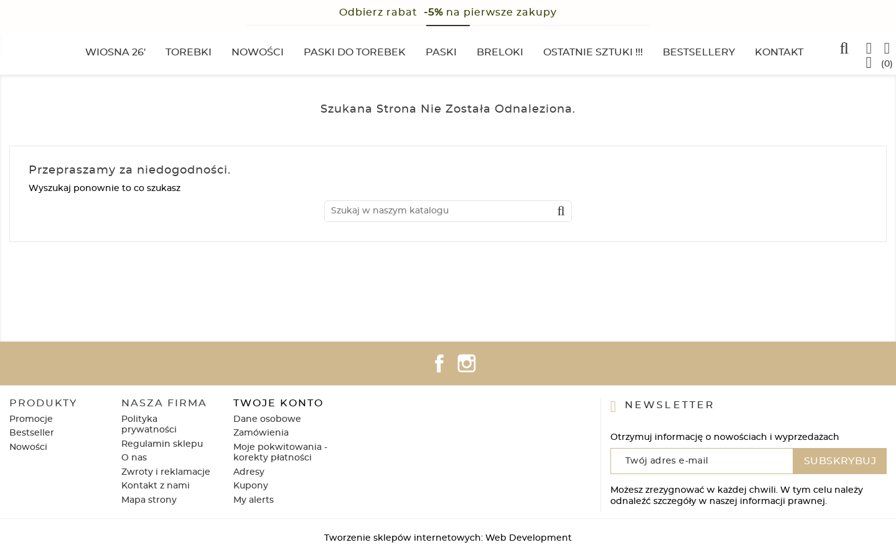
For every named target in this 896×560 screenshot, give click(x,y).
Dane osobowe (267, 419)
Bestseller (31, 433)
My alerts (253, 500)
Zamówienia (261, 433)
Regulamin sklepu (162, 444)
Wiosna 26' (115, 52)
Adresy (248, 472)
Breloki (500, 52)
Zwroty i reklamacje (165, 472)
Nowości (257, 52)
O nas (134, 458)
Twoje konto (278, 403)
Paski (441, 52)
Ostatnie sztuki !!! (593, 52)
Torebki (189, 52)
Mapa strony (149, 500)
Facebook (439, 363)
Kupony (250, 486)
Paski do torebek (355, 52)
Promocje (31, 419)
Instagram (466, 363)
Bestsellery (699, 52)
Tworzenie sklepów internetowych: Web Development (448, 538)
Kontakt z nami (155, 486)
